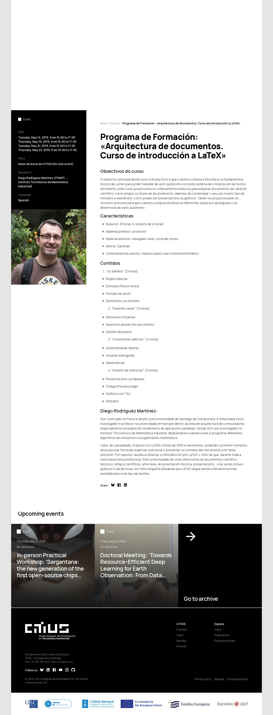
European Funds (237, 679)
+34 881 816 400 (40, 661)
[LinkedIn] (48, 670)
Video (218, 629)
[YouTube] (60, 670)
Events (115, 123)
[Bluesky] (42, 670)
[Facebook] (54, 670)
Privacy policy (202, 679)
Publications (222, 635)
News (104, 123)
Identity (181, 641)
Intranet (181, 646)
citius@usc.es (65, 661)
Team (179, 635)
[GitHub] (73, 670)
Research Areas (224, 641)
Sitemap (219, 679)
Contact (181, 629)
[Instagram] (67, 670)
